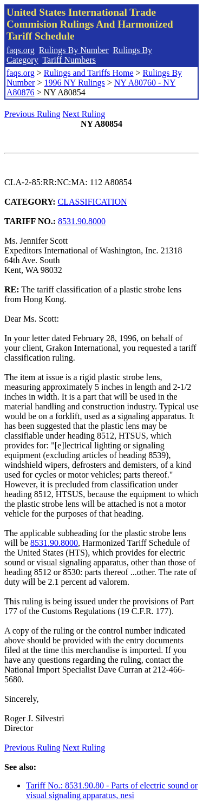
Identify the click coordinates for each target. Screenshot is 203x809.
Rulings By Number (74, 50)
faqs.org (20, 50)
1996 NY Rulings (74, 82)
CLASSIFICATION (92, 201)
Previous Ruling (32, 114)
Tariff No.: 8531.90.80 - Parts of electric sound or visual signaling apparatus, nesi (112, 790)
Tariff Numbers (69, 59)
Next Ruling (84, 114)
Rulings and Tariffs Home (89, 72)
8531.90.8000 (82, 221)
